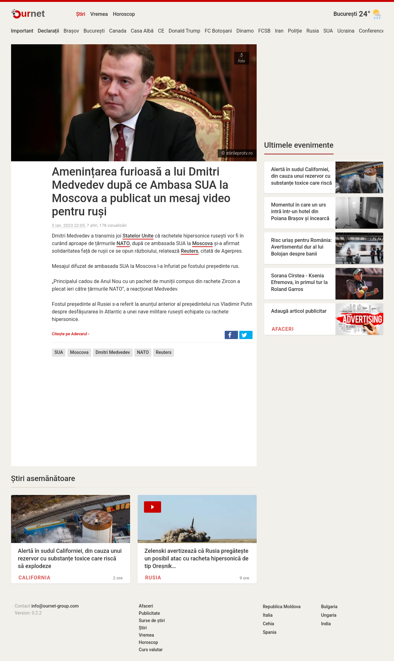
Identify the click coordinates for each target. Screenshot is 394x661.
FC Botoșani (218, 31)
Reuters (189, 251)
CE (161, 31)
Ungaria (329, 615)
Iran (279, 31)
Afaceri (283, 329)
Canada (117, 31)
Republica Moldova (282, 606)
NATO (123, 243)
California (35, 578)
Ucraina (345, 31)
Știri (80, 14)
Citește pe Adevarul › (70, 333)
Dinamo (245, 31)
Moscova (202, 243)
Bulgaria (329, 606)
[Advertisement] (152, 406)
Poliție (295, 31)
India (326, 623)
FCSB (264, 31)
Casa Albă (142, 31)
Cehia (268, 623)
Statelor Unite (137, 236)
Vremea (99, 14)
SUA (328, 31)
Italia (268, 615)
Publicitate (149, 613)
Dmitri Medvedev (113, 352)
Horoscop (124, 14)
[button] (231, 335)
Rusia (312, 31)
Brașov (71, 31)
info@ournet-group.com (55, 605)
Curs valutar (151, 649)
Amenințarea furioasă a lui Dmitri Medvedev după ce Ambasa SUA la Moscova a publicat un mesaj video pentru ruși (141, 191)
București (345, 14)
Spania (270, 632)
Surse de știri (152, 620)
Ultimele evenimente (299, 145)
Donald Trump (184, 31)
